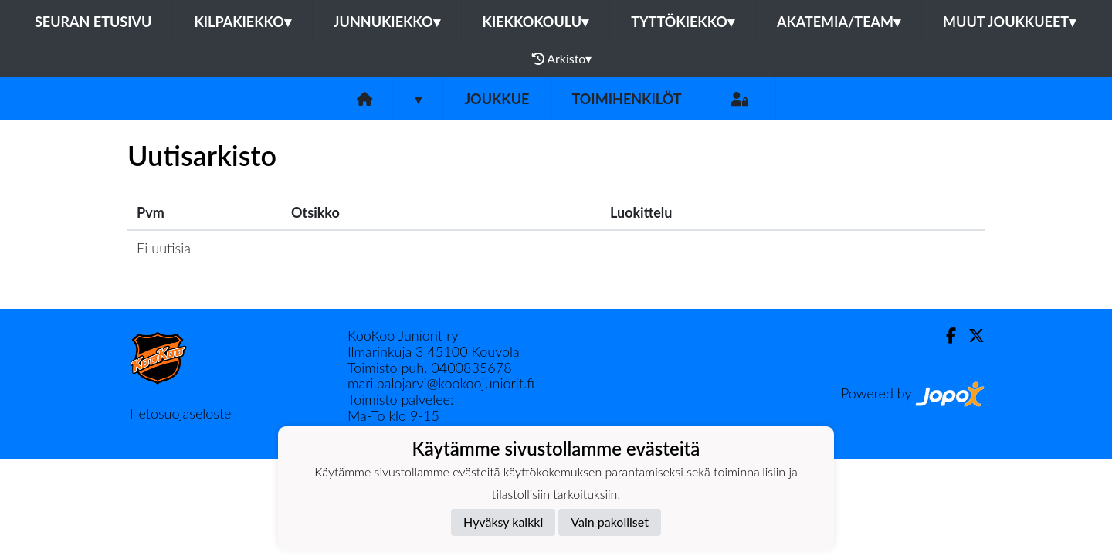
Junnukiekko (387, 21)
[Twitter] (970, 335)
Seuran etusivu (93, 21)
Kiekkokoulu (536, 21)
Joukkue (496, 98)
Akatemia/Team (838, 21)
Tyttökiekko (682, 21)
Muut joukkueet (1009, 21)
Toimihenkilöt (626, 98)
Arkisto (562, 58)
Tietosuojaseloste (179, 413)
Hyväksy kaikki (503, 521)
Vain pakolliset (610, 521)
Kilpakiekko (242, 21)
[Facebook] (945, 335)
